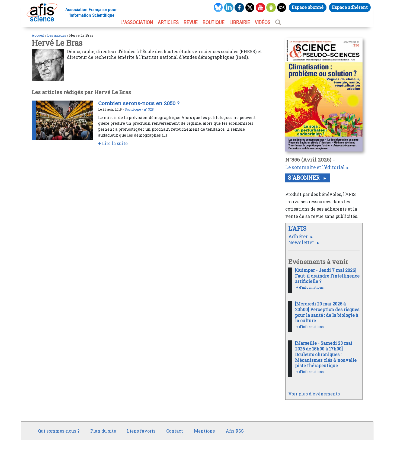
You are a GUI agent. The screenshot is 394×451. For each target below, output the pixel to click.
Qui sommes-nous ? (58, 431)
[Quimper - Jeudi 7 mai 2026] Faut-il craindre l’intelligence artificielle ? (327, 275)
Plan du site (103, 431)
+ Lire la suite (113, 143)
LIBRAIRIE (239, 22)
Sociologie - (134, 109)
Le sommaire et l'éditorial (315, 167)
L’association (136, 22)
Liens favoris (141, 431)
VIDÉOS (262, 22)
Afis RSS (235, 431)
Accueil (38, 35)
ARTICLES (168, 22)
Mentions (204, 431)
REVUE (191, 22)
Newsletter (301, 242)
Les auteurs (56, 35)
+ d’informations (310, 287)
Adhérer (298, 236)
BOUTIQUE (214, 22)
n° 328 (149, 109)
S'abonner (304, 177)
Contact (174, 431)
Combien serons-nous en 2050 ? (138, 103)
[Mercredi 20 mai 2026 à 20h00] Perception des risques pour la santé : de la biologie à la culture (327, 312)
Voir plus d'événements (314, 394)
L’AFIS (298, 228)
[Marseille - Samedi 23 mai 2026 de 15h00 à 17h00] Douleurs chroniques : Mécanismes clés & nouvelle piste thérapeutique (326, 354)
